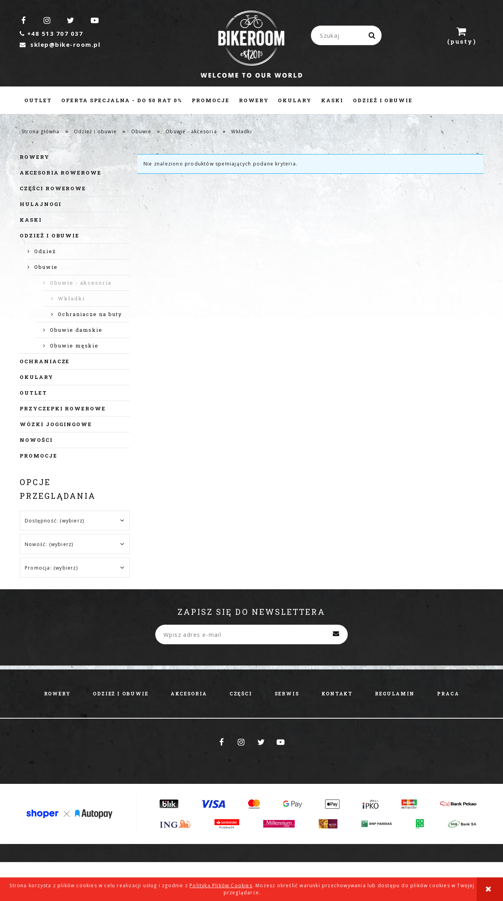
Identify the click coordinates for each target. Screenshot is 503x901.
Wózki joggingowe (56, 424)
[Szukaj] (372, 35)
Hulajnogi (41, 204)
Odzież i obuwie (49, 235)
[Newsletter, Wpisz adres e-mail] (251, 634)
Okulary (36, 377)
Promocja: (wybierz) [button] (51, 568)
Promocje (38, 455)
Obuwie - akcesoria (81, 282)
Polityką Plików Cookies (220, 885)
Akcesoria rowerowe (60, 172)
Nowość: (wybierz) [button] (49, 544)
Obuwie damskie (76, 329)
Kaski (31, 219)
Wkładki (71, 298)
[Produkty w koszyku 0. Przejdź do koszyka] (461, 35)
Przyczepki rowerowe (63, 408)
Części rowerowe (53, 188)
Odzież (45, 251)
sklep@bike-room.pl (60, 44)
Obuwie (46, 266)
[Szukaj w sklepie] (348, 35)
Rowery (35, 156)
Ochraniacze (45, 361)
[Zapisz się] (336, 634)
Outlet (33, 392)
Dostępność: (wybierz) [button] (54, 520)
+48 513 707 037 (51, 33)
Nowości (36, 439)
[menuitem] (38, 100)
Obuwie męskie (74, 345)
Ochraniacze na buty (90, 314)
